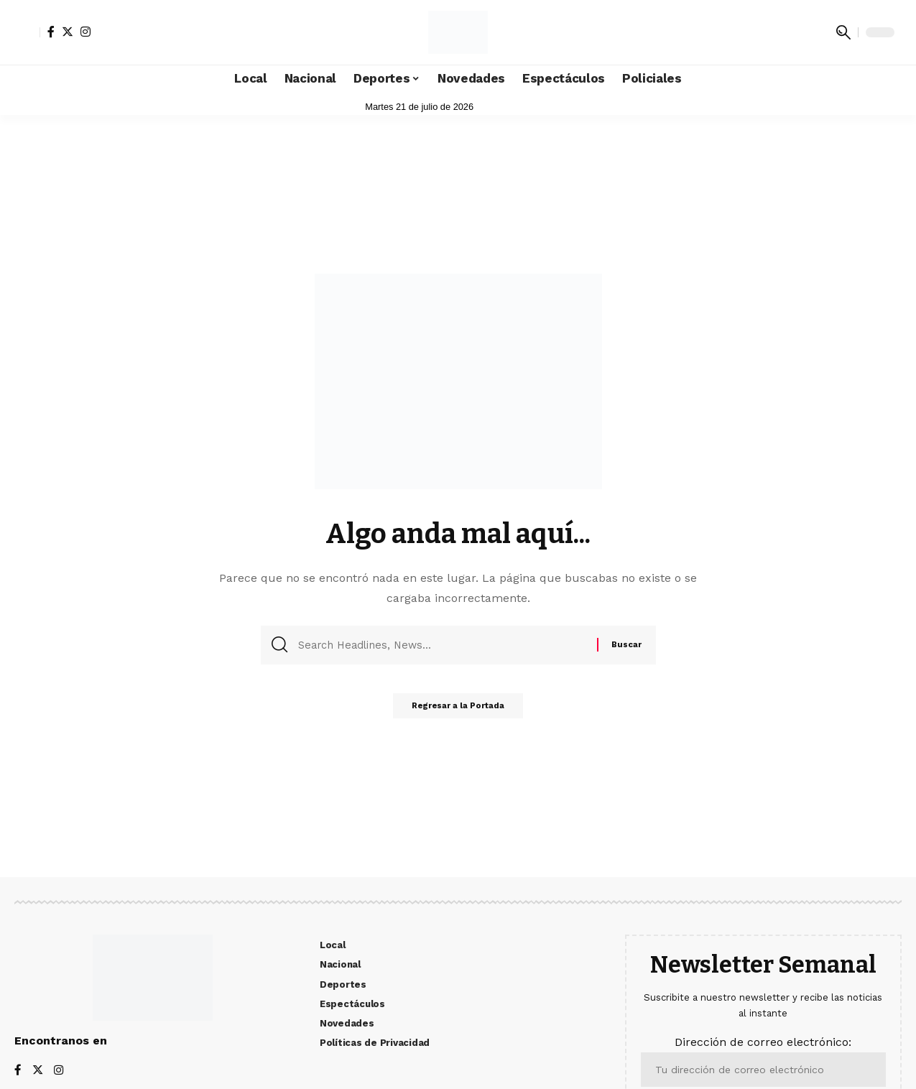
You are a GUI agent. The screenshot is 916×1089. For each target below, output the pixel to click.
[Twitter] (67, 31)
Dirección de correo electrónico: (763, 1060)
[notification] (822, 32)
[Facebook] (51, 31)
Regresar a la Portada (458, 710)
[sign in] (27, 32)
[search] (843, 32)
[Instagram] (85, 31)
